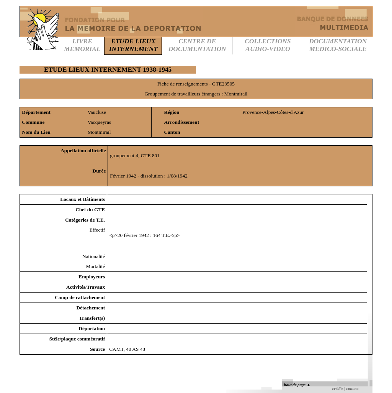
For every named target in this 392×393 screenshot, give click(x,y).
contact (352, 388)
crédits (337, 388)
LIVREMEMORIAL (82, 45)
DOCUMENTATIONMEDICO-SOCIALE (338, 45)
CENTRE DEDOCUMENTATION (197, 45)
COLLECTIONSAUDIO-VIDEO (268, 45)
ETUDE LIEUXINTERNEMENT (133, 45)
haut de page (297, 385)
